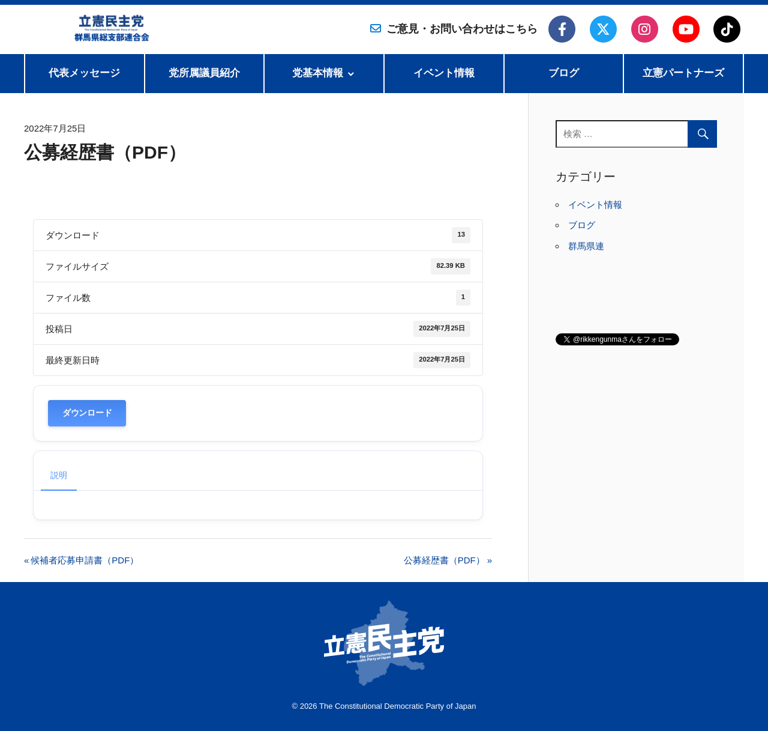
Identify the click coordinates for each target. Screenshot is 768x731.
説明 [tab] (58, 475)
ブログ (563, 73)
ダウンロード (87, 413)
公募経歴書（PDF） (444, 560)
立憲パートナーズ (683, 73)
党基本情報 (317, 73)
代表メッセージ (84, 73)
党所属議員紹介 (204, 73)
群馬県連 (586, 246)
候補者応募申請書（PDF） (84, 560)
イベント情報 (444, 73)
